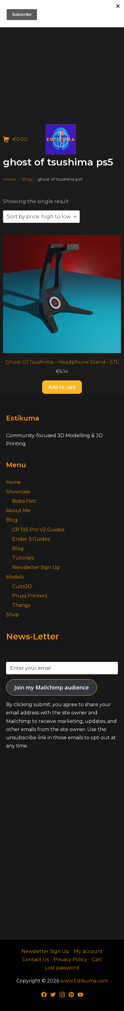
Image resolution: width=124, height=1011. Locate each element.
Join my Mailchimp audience (51, 687)
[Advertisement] (62, 62)
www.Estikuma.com (84, 981)
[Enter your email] (62, 668)
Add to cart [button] (62, 387)
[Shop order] (41, 216)
